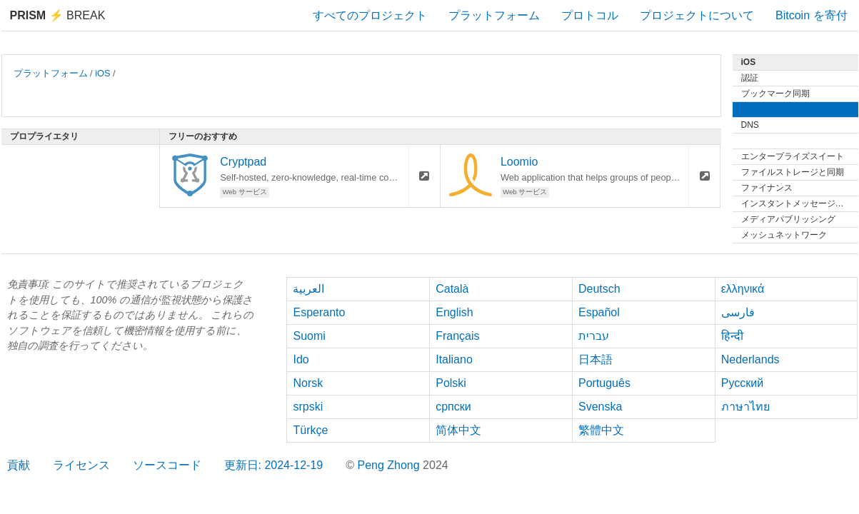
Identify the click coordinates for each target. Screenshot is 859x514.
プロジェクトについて (697, 15)
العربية (308, 289)
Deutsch (599, 289)
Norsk (308, 383)
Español (599, 312)
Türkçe (310, 430)
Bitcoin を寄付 (811, 15)
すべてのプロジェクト (370, 15)
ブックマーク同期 (775, 94)
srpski (308, 406)
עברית (593, 336)
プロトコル (589, 15)
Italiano (454, 359)
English (454, 312)
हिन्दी (732, 336)
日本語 (595, 359)
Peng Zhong (390, 465)
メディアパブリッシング (788, 219)
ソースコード (167, 465)
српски (453, 406)
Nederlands (750, 359)
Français (457, 336)
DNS (750, 125)
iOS (102, 73)
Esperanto (319, 312)
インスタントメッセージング (797, 203)
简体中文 (458, 430)
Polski (451, 383)
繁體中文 (601, 430)
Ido (300, 359)
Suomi (309, 336)
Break (58, 15)
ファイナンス (767, 188)
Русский (742, 383)
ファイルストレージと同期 (792, 172)
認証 (749, 78)
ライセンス (81, 465)
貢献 (18, 465)
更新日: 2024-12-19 (273, 465)
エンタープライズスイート (792, 156)
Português (604, 383)
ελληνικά (743, 289)
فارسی (738, 312)
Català (452, 289)
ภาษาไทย (745, 406)
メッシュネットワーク (784, 235)
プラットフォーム (494, 15)
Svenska (600, 406)
